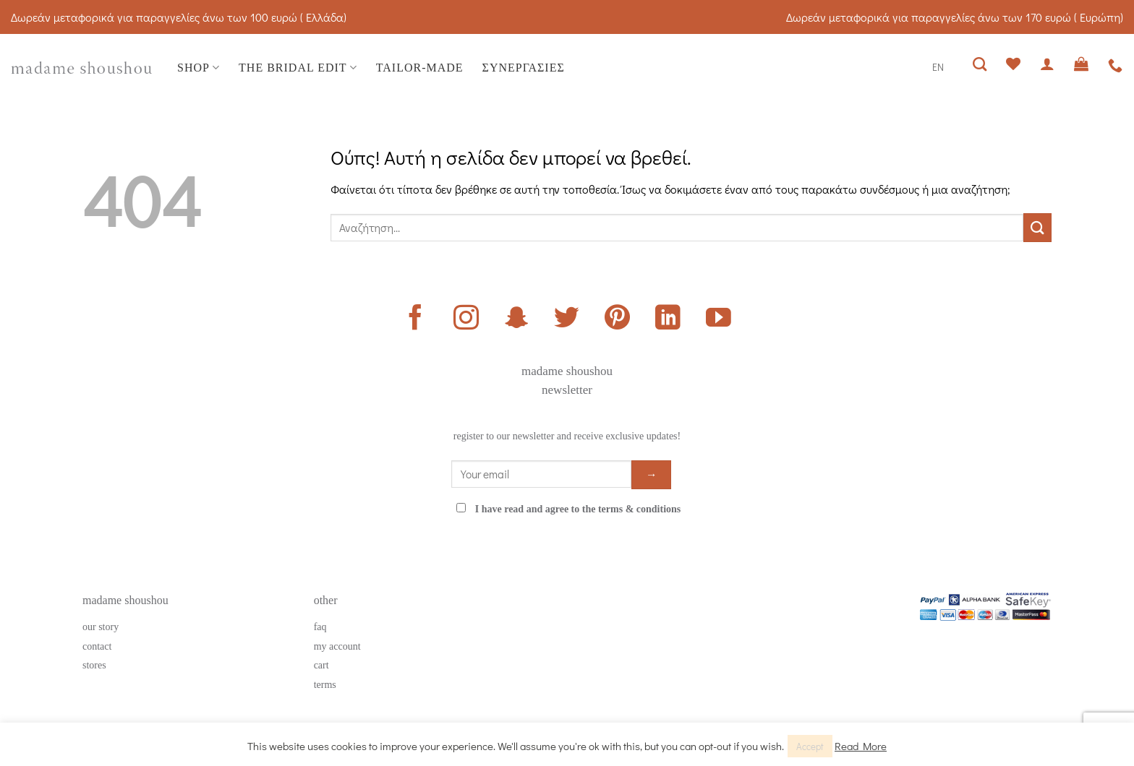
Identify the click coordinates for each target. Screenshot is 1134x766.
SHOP (198, 67)
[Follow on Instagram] (466, 319)
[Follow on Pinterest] (617, 319)
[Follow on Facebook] (415, 319)
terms (325, 684)
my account (337, 646)
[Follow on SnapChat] (516, 319)
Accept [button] (810, 746)
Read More (861, 746)
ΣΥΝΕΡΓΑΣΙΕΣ (523, 67)
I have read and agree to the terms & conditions (578, 509)
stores (94, 665)
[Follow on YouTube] (718, 319)
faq (320, 626)
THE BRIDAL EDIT (298, 67)
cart (321, 665)
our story (100, 626)
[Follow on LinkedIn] (668, 319)
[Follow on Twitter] (566, 319)
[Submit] (1037, 227)
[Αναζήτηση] (980, 64)
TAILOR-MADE (420, 67)
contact (96, 646)
